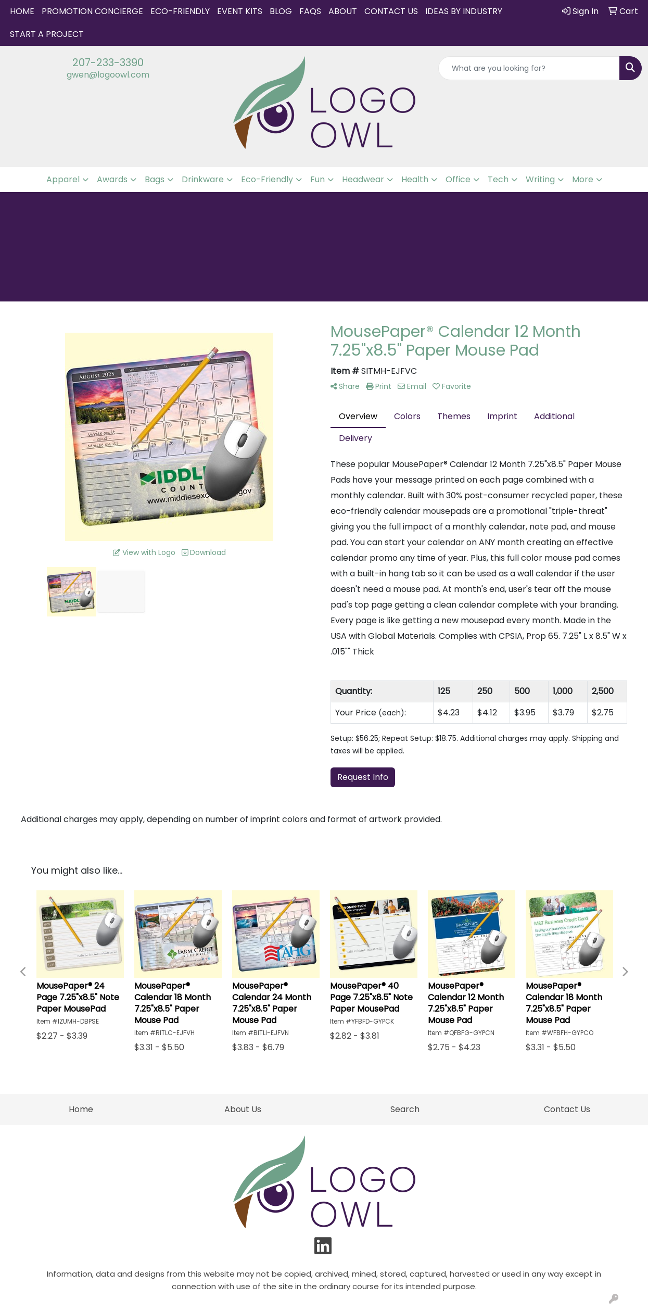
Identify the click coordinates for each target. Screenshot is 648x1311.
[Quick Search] (529, 68)
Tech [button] (498, 179)
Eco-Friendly (180, 11)
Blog (281, 11)
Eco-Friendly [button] (267, 179)
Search (405, 1109)
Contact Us (391, 11)
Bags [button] (154, 179)
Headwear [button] (363, 179)
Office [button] (458, 179)
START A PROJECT (47, 34)
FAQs (310, 11)
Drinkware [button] (203, 179)
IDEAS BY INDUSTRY (463, 11)
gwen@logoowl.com (108, 75)
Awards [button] (112, 179)
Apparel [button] (63, 179)
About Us (242, 1109)
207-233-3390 (108, 62)
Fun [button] (317, 179)
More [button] (582, 179)
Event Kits (239, 11)
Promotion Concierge (92, 11)
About (342, 11)
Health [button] (414, 179)
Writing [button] (540, 179)
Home (22, 11)
